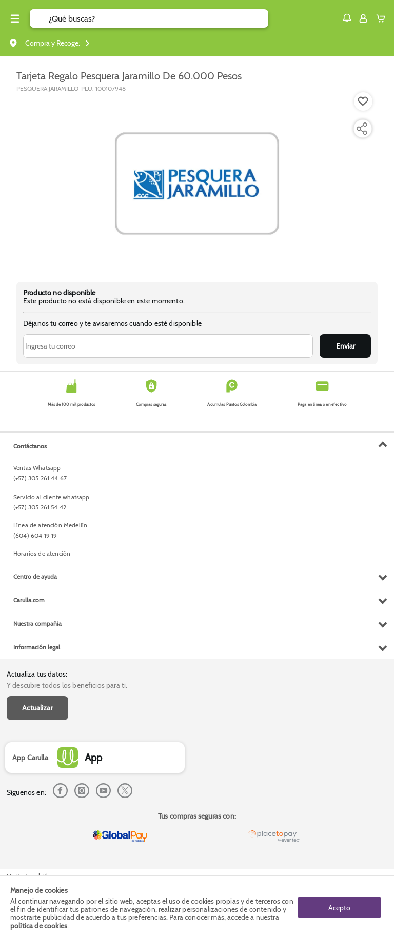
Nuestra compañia (37, 623)
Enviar (345, 346)
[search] (158, 18)
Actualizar (37, 707)
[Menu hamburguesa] (15, 18)
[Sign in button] (363, 18)
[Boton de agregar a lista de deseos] (363, 101)
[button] (346, 18)
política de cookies (38, 925)
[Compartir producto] (361, 128)
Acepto (339, 907)
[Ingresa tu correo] (168, 346)
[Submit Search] (39, 18)
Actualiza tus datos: (37, 674)
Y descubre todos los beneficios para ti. (67, 685)
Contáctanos (30, 446)
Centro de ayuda (35, 576)
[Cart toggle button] (383, 18)
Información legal (36, 647)
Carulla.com (29, 600)
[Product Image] (197, 182)
